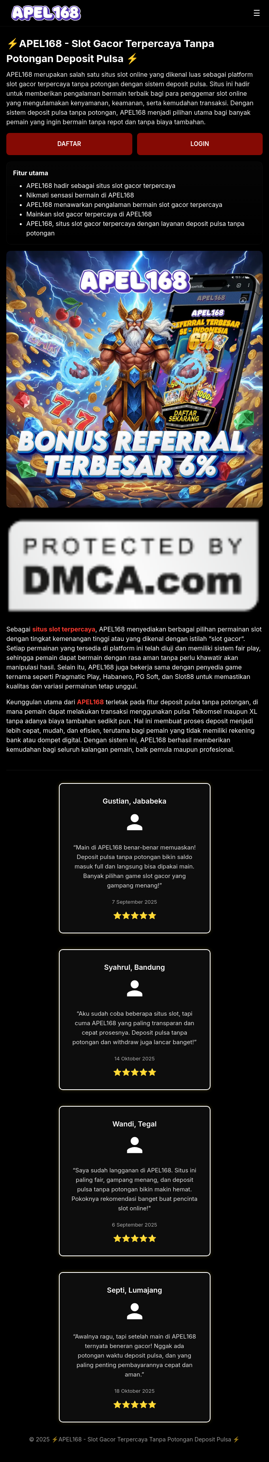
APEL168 (90, 702)
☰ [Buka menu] (256, 13)
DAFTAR (69, 144)
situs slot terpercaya (64, 629)
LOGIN (199, 144)
